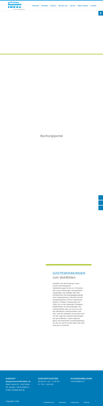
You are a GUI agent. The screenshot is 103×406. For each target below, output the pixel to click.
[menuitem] (35, 6)
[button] (100, 13)
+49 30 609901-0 (22, 387)
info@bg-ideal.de (18, 390)
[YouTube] (95, 401)
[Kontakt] (100, 202)
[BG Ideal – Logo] (16, 6)
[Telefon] (100, 197)
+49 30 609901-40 (77, 381)
